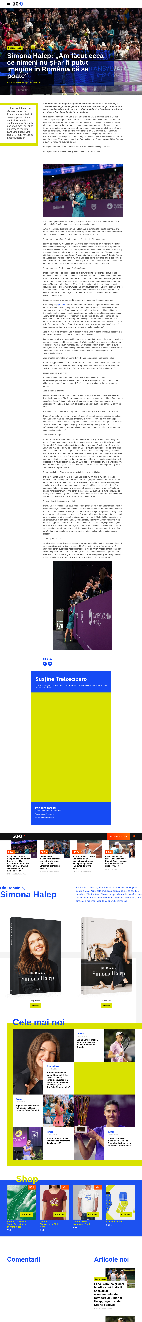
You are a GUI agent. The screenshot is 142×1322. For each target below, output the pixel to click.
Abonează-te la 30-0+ (118, 836)
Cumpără (35, 1005)
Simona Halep (14, 48)
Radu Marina (54, 871)
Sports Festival (100, 1279)
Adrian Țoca (22, 874)
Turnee (80, 1033)
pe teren (61, 305)
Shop (27, 1179)
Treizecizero (108, 1308)
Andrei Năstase (86, 871)
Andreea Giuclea (16, 82)
